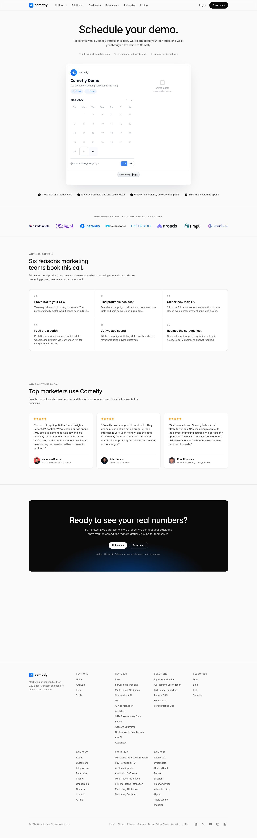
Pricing (144, 5)
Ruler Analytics (162, 783)
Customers (95, 5)
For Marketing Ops (164, 705)
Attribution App (162, 789)
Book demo (219, 5)
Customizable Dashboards (129, 732)
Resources (112, 5)
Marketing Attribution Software (131, 757)
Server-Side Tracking (126, 684)
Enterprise (130, 5)
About (79, 757)
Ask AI (118, 737)
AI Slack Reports (124, 768)
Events (118, 721)
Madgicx (158, 804)
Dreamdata (160, 762)
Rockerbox (160, 757)
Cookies (141, 824)
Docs (196, 679)
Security (197, 695)
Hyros (157, 794)
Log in (202, 5)
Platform (61, 5)
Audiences (121, 742)
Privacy (131, 824)
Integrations (82, 768)
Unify (79, 679)
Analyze (80, 684)
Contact (80, 794)
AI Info (79, 799)
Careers (80, 789)
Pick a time (118, 545)
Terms (121, 824)
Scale (79, 695)
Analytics (120, 711)
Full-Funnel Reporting (165, 690)
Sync (78, 690)
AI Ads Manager (124, 705)
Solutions (77, 5)
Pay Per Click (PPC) (125, 762)
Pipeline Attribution (164, 679)
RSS (195, 690)
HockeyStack (161, 768)
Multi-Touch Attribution (127, 690)
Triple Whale (161, 799)
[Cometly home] (38, 5)
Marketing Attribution (126, 789)
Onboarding (82, 783)
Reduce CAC (161, 695)
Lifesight (158, 778)
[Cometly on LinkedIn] (196, 824)
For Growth (160, 700)
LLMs (185, 824)
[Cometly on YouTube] (210, 824)
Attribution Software (126, 773)
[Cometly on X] (203, 824)
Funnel (157, 773)
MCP (117, 700)
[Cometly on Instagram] (217, 824)
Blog (195, 684)
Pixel (117, 679)
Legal (112, 824)
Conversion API (123, 695)
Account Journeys (125, 726)
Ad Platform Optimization (167, 684)
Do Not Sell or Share (158, 824)
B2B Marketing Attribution (129, 783)
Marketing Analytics (126, 794)
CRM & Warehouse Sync (128, 716)
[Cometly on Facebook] (225, 824)
